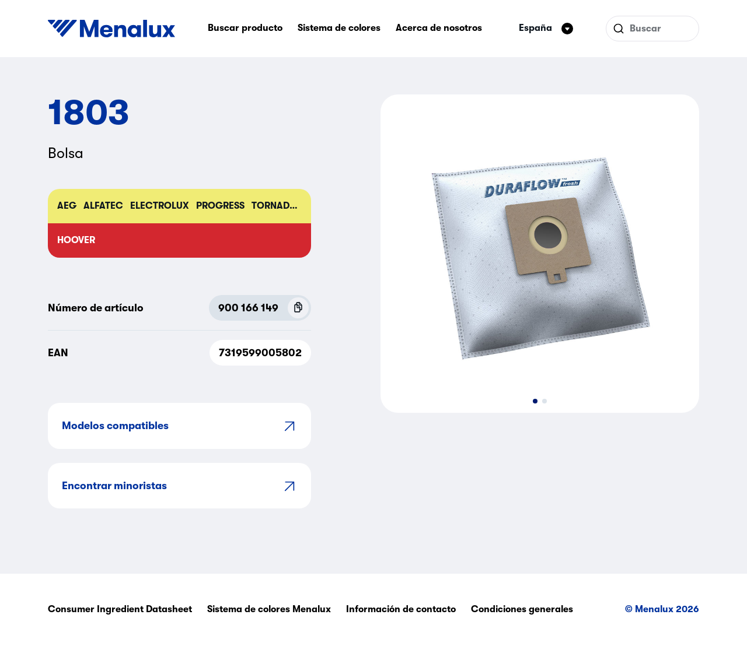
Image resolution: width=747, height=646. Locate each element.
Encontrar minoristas (179, 486)
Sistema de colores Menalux (269, 609)
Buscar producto (245, 28)
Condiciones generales (522, 609)
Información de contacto (401, 609)
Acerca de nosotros (439, 28)
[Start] (111, 28)
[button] (535, 401)
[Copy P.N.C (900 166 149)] (298, 307)
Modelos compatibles (179, 426)
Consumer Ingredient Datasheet (120, 609)
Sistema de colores (339, 28)
